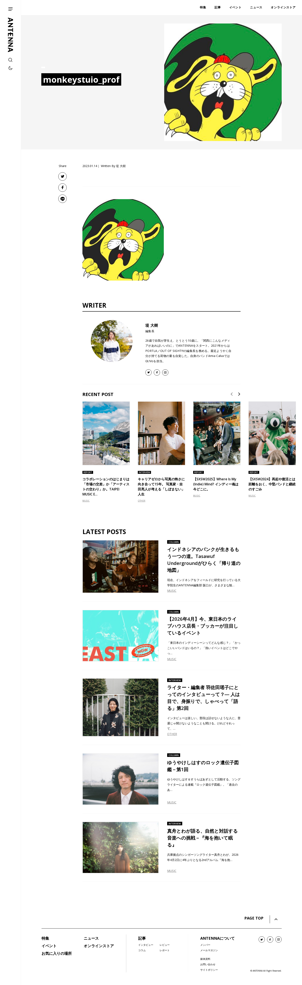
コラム (142, 950)
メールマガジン (209, 950)
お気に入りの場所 (57, 953)
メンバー (205, 945)
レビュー (165, 945)
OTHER (141, 500)
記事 (142, 938)
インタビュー (145, 945)
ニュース (91, 938)
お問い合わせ (207, 964)
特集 (45, 938)
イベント (49, 945)
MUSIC (86, 500)
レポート (165, 950)
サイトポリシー (209, 970)
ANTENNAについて (217, 938)
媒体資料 (205, 959)
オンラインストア (99, 945)
